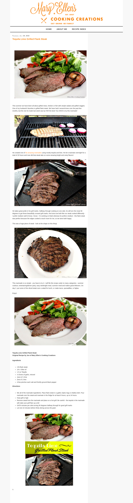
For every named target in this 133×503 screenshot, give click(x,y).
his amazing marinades (33, 153)
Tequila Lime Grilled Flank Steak (29, 39)
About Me (62, 29)
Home (49, 29)
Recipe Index (79, 29)
